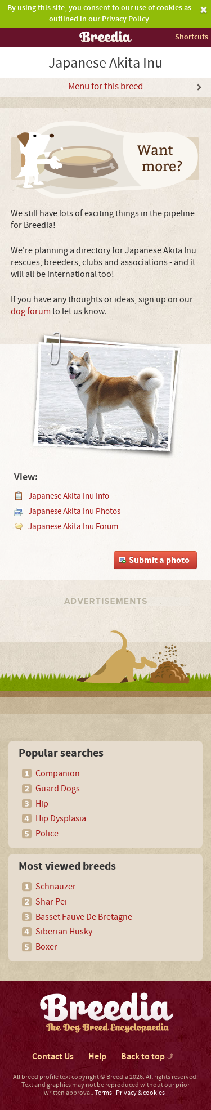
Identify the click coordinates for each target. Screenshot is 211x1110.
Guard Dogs (57, 788)
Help (97, 1057)
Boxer (46, 946)
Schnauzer (55, 886)
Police (47, 833)
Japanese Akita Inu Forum (73, 526)
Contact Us (53, 1057)
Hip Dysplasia (60, 818)
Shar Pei (51, 901)
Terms (103, 1093)
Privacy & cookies (140, 1093)
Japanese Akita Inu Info (68, 496)
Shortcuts (191, 37)
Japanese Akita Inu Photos (74, 511)
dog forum (31, 311)
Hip (41, 803)
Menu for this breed (105, 86)
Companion (57, 773)
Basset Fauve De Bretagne (83, 917)
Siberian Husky (63, 931)
